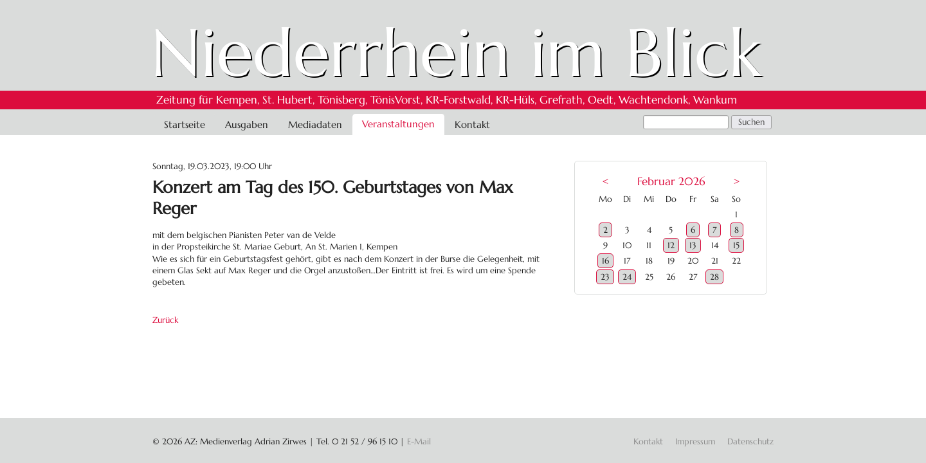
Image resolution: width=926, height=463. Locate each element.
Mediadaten (315, 124)
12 (671, 245)
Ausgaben (246, 124)
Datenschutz (750, 441)
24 (626, 276)
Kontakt (472, 124)
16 (605, 260)
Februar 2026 (671, 181)
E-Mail (419, 441)
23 (605, 276)
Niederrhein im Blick (456, 53)
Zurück (165, 319)
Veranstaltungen (398, 124)
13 (692, 245)
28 (714, 276)
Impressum (695, 441)
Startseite (184, 124)
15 (736, 245)
